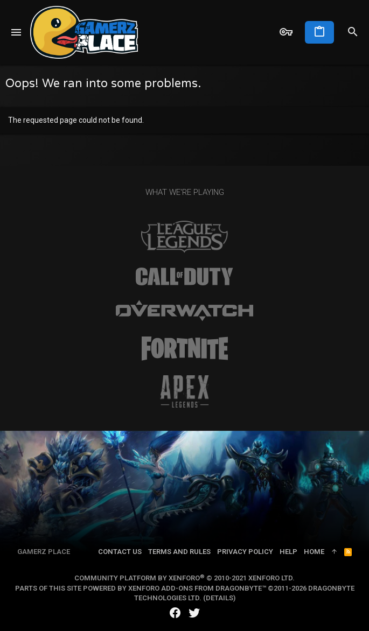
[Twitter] (194, 613)
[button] (16, 32)
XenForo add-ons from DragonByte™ (197, 588)
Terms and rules (179, 552)
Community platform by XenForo (184, 578)
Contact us (120, 552)
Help (288, 552)
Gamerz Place (43, 552)
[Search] (353, 32)
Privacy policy (245, 552)
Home (314, 552)
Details (219, 598)
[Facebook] (175, 613)
